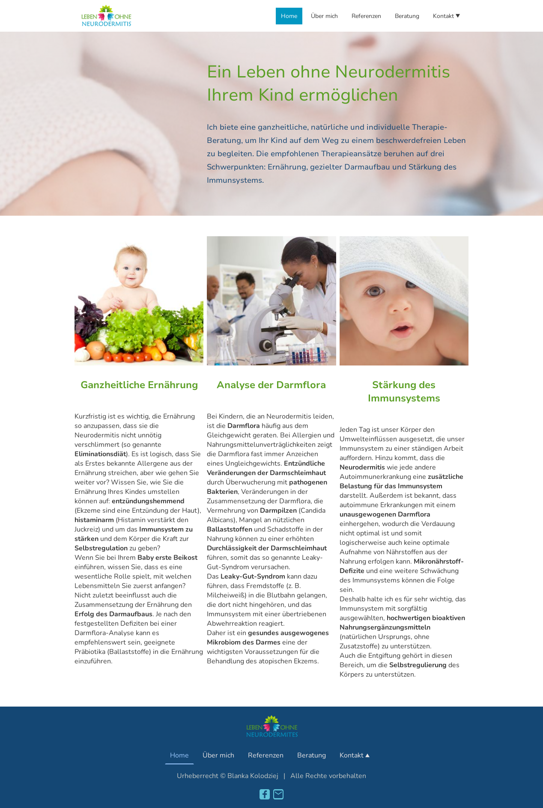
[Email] (278, 794)
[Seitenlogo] (106, 16)
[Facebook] (265, 794)
